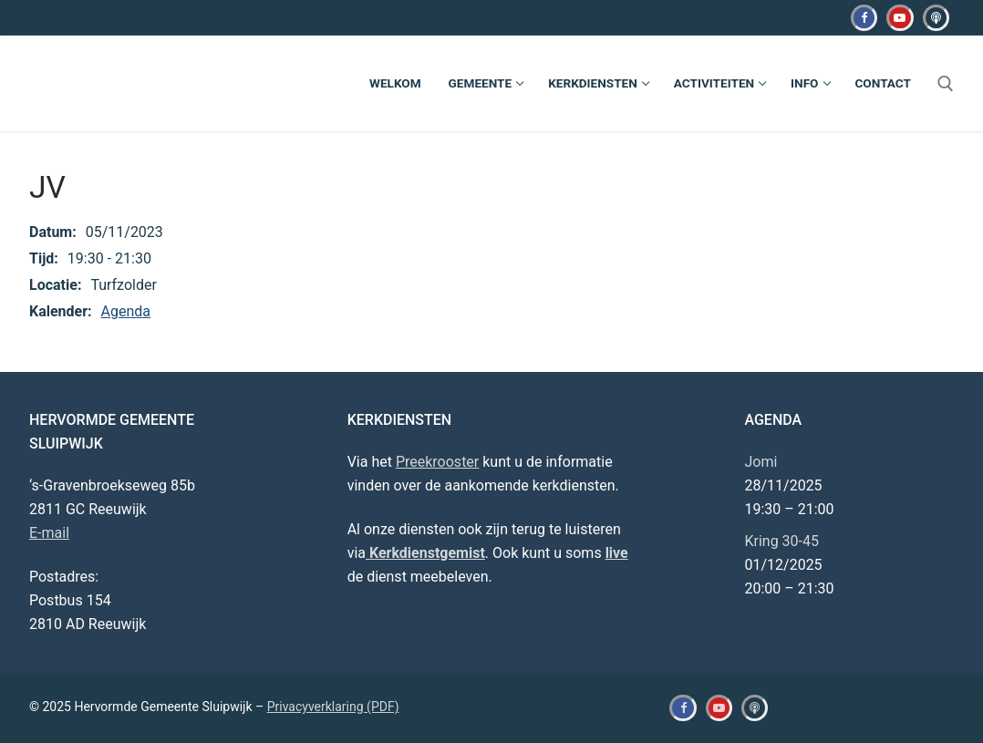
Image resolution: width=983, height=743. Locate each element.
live (616, 553)
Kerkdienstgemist (425, 553)
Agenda (125, 311)
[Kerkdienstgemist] (936, 18)
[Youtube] (899, 18)
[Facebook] (864, 18)
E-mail (49, 533)
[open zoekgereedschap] (945, 84)
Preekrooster (437, 461)
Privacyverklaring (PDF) (333, 706)
